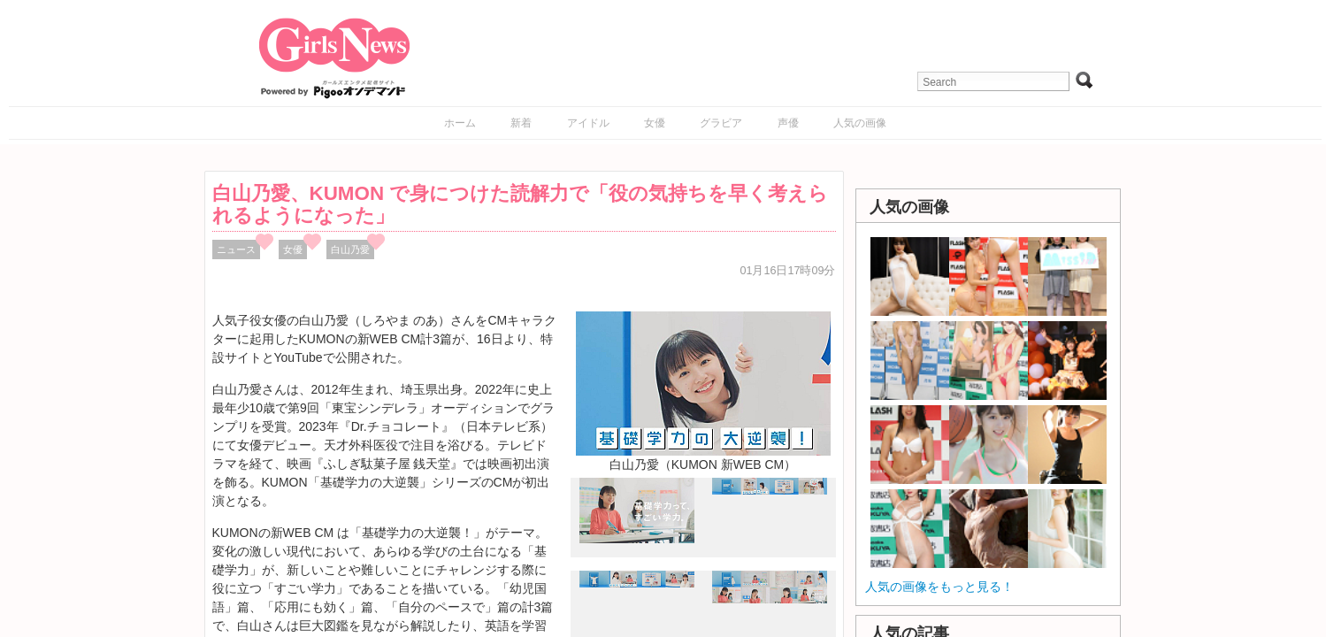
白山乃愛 (350, 249)
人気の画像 (859, 123)
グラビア (721, 123)
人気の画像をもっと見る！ (939, 586)
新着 (521, 123)
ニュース (236, 249)
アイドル (588, 123)
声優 (788, 123)
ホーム (460, 123)
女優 (654, 123)
